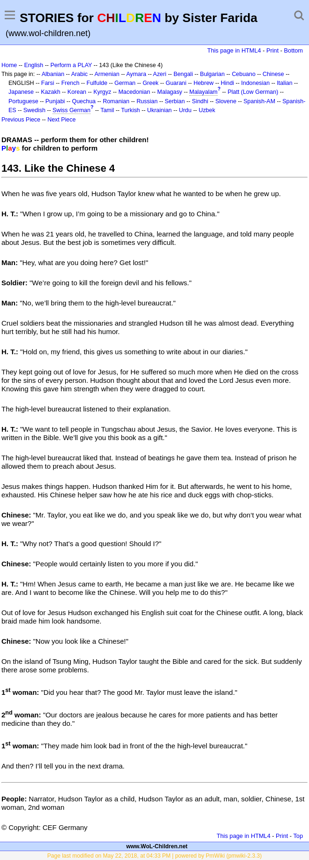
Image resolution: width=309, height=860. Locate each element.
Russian (147, 101)
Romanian (116, 101)
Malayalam (203, 92)
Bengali (183, 74)
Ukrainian (159, 110)
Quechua (84, 101)
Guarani (176, 83)
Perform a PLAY (71, 65)
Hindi (227, 83)
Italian (284, 83)
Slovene (225, 101)
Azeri (159, 74)
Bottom (293, 50)
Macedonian (134, 92)
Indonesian (255, 83)
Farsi (47, 83)
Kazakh (50, 92)
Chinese (273, 74)
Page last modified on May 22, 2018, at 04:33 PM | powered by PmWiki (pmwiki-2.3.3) (154, 855)
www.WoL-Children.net (157, 846)
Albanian (53, 74)
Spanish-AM (259, 101)
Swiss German (71, 110)
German (125, 83)
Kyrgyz (102, 92)
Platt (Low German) (252, 92)
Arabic (79, 74)
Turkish (130, 110)
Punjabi (55, 101)
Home (9, 65)
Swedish (34, 110)
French (70, 83)
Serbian (175, 101)
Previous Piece (20, 119)
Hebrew (204, 83)
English (33, 65)
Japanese (21, 92)
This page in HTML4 (234, 50)
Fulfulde (97, 83)
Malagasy (169, 92)
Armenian (106, 74)
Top (298, 835)
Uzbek (207, 110)
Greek (150, 83)
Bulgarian (212, 74)
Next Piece (61, 119)
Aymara (136, 74)
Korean (77, 92)
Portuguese (23, 101)
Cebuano (244, 74)
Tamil (107, 110)
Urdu (185, 110)
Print (272, 50)
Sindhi (200, 101)
